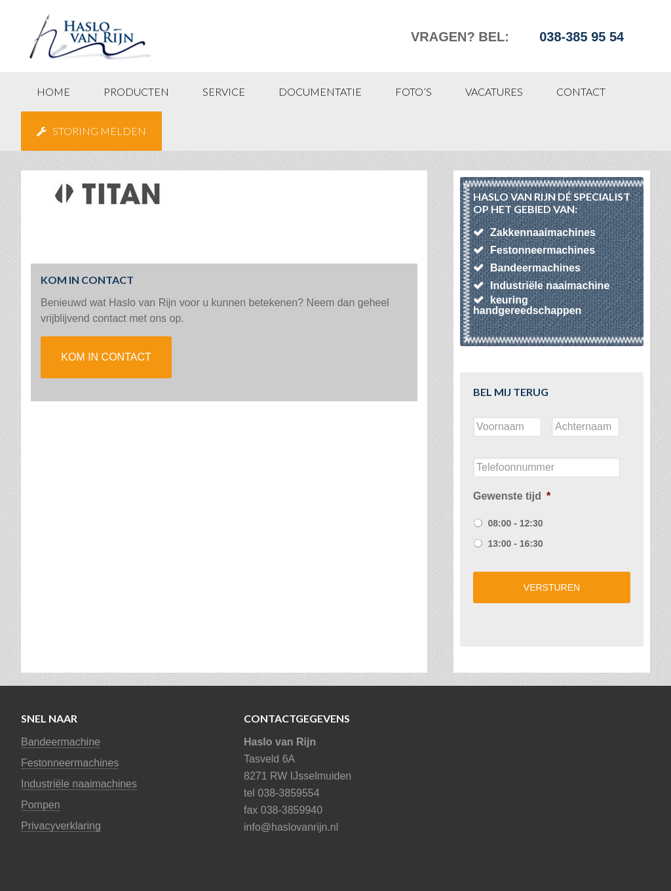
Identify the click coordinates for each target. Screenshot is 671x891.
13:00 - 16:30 (515, 543)
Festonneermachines (70, 762)
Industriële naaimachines (79, 783)
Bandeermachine (60, 741)
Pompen (40, 804)
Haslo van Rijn (119, 29)
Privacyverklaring (61, 825)
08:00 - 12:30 (515, 523)
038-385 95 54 (581, 37)
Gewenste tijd (511, 496)
